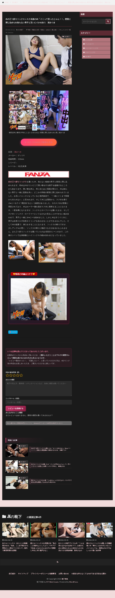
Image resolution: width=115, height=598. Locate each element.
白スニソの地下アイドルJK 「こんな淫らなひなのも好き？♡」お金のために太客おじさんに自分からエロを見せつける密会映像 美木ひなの (70, 549)
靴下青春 (64, 587)
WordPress (74, 590)
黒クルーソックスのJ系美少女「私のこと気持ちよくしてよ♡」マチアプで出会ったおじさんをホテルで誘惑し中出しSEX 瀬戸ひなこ (43, 549)
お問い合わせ (87, 578)
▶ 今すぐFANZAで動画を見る (39, 142)
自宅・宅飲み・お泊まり (43, 30)
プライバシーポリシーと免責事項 (63, 578)
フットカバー (90, 44)
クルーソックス (90, 52)
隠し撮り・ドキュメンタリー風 (61, 30)
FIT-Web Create (52, 590)
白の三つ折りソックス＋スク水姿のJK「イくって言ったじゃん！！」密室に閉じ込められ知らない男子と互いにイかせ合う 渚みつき (67, 2)
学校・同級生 (32, 30)
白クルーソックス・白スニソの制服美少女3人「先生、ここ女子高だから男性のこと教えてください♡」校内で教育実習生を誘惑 (15, 549)
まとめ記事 (88, 40)
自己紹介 (26, 578)
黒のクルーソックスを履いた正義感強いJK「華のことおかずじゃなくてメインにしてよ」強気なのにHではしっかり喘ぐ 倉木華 (99, 549)
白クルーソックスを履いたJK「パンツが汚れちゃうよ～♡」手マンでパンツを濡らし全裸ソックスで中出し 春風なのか (50, 465)
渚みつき (18, 152)
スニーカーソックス (91, 48)
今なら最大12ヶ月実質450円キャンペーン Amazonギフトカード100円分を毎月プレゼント (35, 423)
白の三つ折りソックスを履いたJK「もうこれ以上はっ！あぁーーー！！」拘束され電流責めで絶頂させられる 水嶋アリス (50, 449)
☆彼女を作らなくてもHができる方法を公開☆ (58, 581)
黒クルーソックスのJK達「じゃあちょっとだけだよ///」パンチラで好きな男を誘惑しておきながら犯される (51, 481)
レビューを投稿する (15, 408)
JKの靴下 (15, 2)
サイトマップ (39, 578)
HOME (6, 2)
